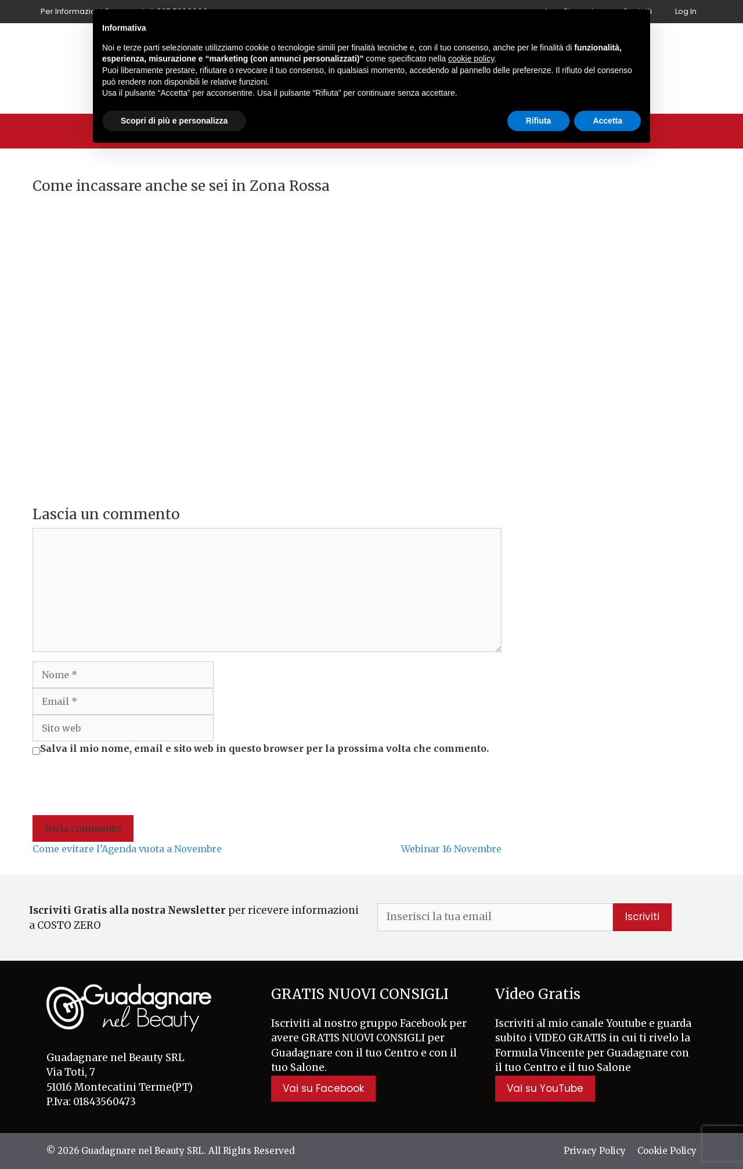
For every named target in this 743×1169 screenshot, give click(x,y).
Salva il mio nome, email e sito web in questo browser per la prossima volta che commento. (264, 748)
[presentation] (121, 786)
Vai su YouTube (545, 1088)
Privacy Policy (595, 1150)
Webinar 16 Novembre (451, 849)
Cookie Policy (667, 1150)
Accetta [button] (607, 120)
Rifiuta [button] (538, 120)
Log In (686, 11)
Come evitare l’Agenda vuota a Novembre (127, 849)
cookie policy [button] (471, 58)
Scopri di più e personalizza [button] (174, 120)
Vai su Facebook (323, 1088)
